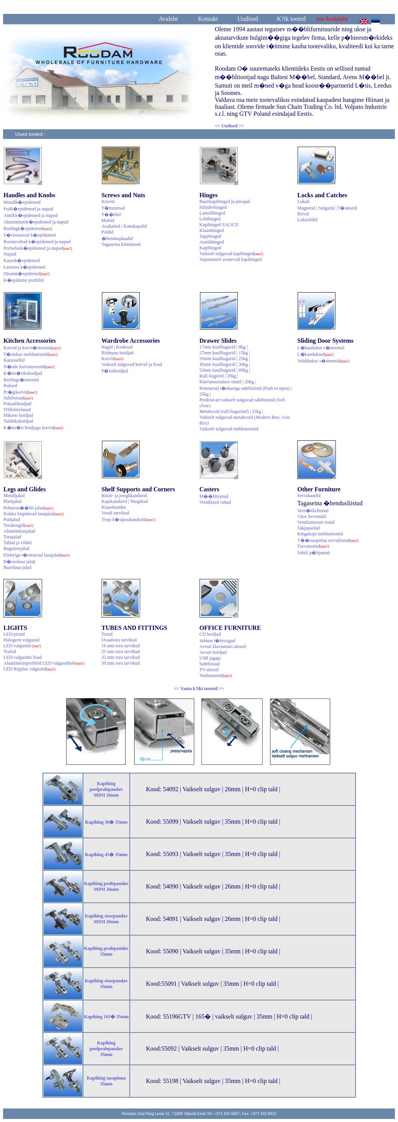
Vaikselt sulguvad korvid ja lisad (132, 364)
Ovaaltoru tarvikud (119, 640)
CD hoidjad (210, 634)
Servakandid (308, 495)
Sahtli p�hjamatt (313, 552)
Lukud (303, 201)
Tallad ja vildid (17, 542)
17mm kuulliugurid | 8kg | (224, 347)
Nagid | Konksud (117, 347)
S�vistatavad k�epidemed (29, 235)
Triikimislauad (16, 409)
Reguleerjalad (16, 548)
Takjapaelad (308, 528)
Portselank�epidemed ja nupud (37, 248)
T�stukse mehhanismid (30, 354)
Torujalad (12, 537)
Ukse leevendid (311, 516)
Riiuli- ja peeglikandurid (124, 495)
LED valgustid (22, 645)
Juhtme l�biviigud (217, 640)
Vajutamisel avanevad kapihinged (231, 259)
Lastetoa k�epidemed (24, 267)
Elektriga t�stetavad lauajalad (36, 555)
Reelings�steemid (21, 379)
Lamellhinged (212, 213)
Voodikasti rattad (215, 502)
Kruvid (108, 201)
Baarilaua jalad (17, 567)
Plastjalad (12, 501)
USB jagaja (210, 658)
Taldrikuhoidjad (18, 421)
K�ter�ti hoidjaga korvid (33, 427)
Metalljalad (14, 495)
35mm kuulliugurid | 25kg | (225, 358)
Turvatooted (313, 546)
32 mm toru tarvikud (121, 657)
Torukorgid (18, 525)
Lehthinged (210, 219)
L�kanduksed (315, 354)
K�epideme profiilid (23, 280)
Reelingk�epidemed (27, 228)
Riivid (303, 214)
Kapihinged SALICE (219, 224)
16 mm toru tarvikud (121, 645)
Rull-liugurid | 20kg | (219, 376)
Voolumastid (216, 675)
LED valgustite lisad (22, 657)
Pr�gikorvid (20, 392)
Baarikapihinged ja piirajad (225, 201)
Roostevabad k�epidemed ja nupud (37, 241)
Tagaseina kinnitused (121, 244)
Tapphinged (210, 236)
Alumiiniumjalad (19, 531)
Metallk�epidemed (22, 202)
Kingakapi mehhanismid (320, 533)
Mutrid (108, 220)
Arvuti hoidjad (213, 652)
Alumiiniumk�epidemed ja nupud (35, 222)
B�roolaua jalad (19, 561)
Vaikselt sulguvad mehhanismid (229, 429)
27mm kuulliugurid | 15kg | (225, 352)
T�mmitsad (113, 208)
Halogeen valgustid (21, 640)
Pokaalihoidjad (17, 403)
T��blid (111, 214)
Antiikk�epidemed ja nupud (30, 215)
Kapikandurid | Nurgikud (125, 501)
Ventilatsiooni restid (315, 522)
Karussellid (14, 360)
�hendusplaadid (117, 238)
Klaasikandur (114, 507)
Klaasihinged (212, 230)
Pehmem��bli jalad (28, 508)
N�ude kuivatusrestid (28, 366)
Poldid (107, 232)
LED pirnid (14, 634)
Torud (107, 634)
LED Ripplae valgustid (29, 669)
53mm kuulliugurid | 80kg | (225, 370)
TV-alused (209, 669)
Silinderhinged (213, 207)
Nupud (9, 254)
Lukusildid (307, 219)
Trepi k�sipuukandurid (128, 519)
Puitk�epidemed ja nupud (28, 209)
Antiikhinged (212, 242)
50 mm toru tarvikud (121, 663)
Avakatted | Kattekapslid (124, 226)
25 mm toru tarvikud (121, 651)
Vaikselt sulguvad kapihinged (231, 253)
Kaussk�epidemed (21, 260)
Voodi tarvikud (115, 513)
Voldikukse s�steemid (323, 361)
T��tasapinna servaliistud (328, 540)
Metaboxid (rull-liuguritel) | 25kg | (231, 411)
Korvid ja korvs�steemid (32, 347)
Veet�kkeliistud (313, 510)
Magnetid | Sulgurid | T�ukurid (327, 208)
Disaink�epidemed (26, 273)
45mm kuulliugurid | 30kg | (225, 364)
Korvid (113, 358)
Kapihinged (210, 247)
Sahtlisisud (18, 398)
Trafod (9, 651)
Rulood (10, 385)
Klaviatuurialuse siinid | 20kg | (228, 381)
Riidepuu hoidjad (118, 352)
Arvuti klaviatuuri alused (223, 646)
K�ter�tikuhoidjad (22, 373)
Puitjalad (11, 519)
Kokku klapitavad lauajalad (33, 513)
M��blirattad (214, 496)
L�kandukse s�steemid (320, 347)
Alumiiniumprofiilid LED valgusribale (44, 663)
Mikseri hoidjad (18, 415)
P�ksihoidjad (115, 371)
